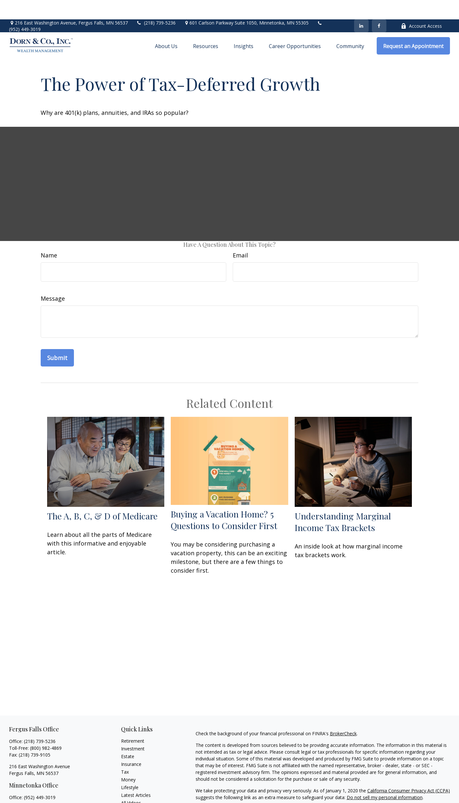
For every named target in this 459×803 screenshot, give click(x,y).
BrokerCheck (343, 714)
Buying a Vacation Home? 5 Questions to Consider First (224, 500)
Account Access (421, 7)
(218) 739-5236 (156, 3)
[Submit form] (57, 338)
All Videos (131, 783)
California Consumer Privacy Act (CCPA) (408, 771)
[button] (166, 26)
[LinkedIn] (361, 6)
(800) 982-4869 (46, 729)
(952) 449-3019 (25, 10)
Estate (127, 737)
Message (53, 279)
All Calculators (135, 791)
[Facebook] (379, 6)
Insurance (131, 745)
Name (49, 236)
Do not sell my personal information (385, 778)
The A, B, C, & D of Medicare (102, 496)
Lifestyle (129, 768)
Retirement (132, 721)
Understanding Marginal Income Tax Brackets (343, 502)
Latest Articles (136, 776)
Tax (125, 752)
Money (128, 760)
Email (240, 236)
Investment (133, 729)
